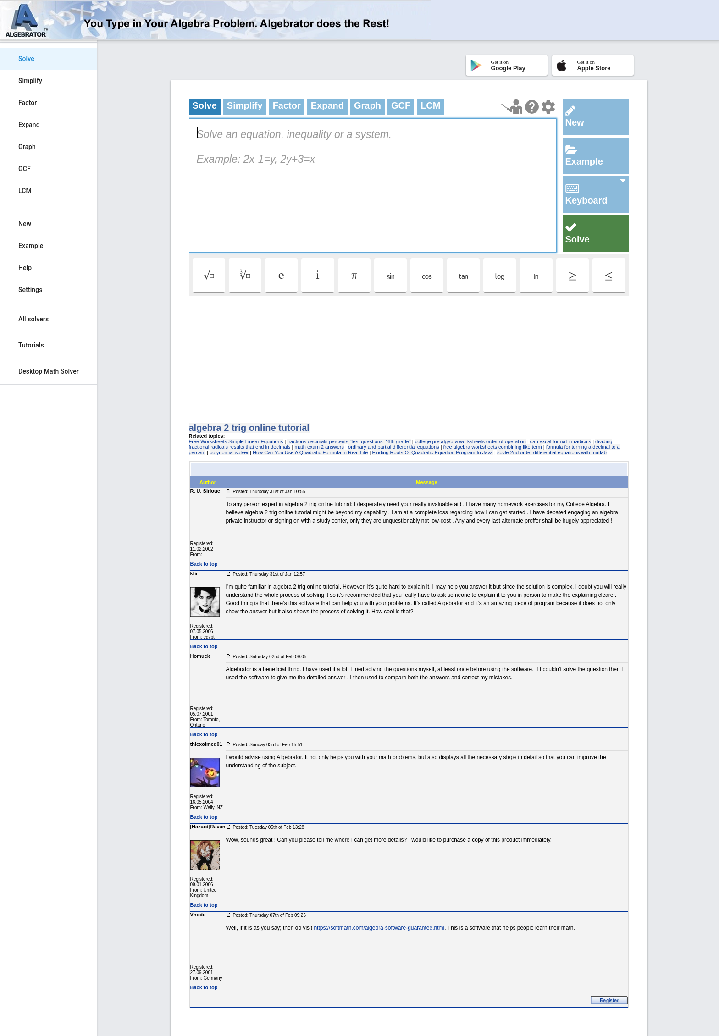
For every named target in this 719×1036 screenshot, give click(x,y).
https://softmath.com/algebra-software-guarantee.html (379, 928)
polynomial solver (229, 452)
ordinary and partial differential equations (393, 447)
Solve (26, 58)
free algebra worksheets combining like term (492, 447)
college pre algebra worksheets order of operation (470, 441)
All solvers (33, 319)
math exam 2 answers (319, 447)
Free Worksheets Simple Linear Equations (236, 441)
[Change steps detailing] (548, 107)
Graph (27, 146)
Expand (29, 124)
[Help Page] (532, 107)
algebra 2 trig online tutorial (249, 428)
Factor (27, 102)
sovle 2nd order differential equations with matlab (552, 452)
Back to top (204, 564)
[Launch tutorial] (512, 106)
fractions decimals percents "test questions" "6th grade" (348, 441)
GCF (24, 168)
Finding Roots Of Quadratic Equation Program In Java (432, 452)
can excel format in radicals (560, 441)
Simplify (30, 80)
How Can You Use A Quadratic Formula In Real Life (310, 452)
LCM (25, 190)
